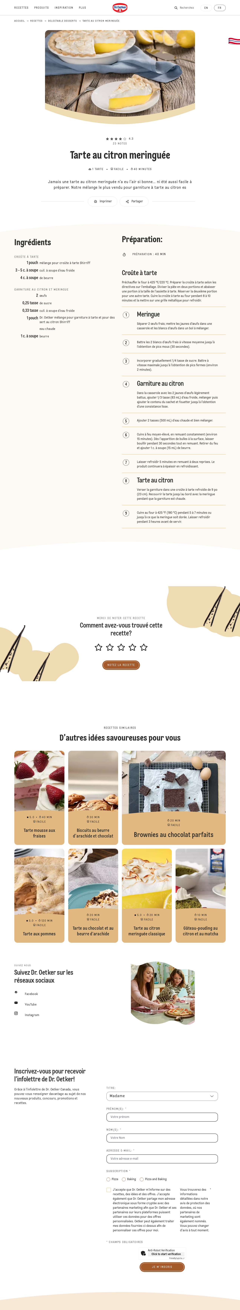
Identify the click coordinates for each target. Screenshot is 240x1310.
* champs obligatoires (124, 1242)
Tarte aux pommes (39, 896)
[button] (120, 132)
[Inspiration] (67, 8)
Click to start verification (166, 1254)
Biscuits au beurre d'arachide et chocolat (93, 798)
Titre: (111, 1088)
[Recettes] (24, 8)
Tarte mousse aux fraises (39, 798)
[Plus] (85, 8)
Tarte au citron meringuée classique (147, 896)
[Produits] (44, 8)
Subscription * (118, 1171)
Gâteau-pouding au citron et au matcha (200, 896)
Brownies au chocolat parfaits (174, 798)
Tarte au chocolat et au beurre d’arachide (93, 896)
